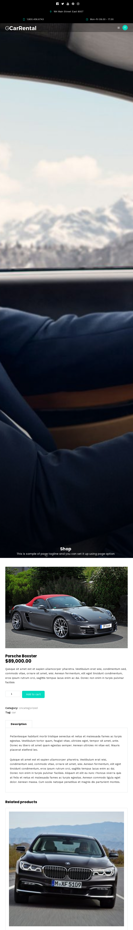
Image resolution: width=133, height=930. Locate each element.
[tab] (18, 724)
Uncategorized (28, 708)
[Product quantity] (12, 694)
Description (19, 724)
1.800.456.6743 (33, 19)
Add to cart (33, 694)
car (14, 712)
